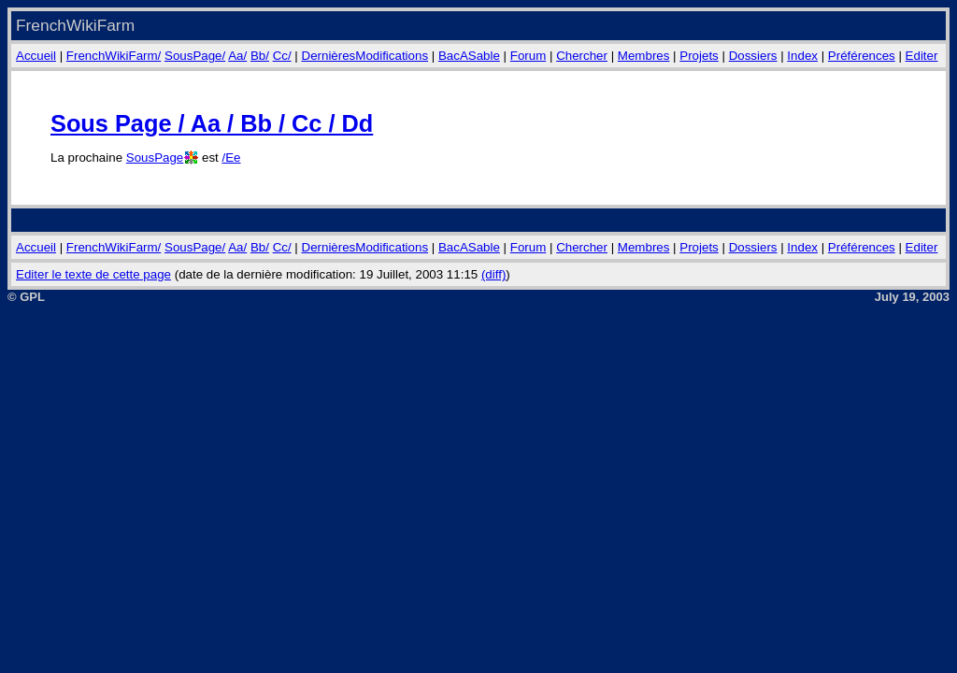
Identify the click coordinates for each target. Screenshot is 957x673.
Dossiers (753, 56)
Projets (698, 56)
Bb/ (259, 56)
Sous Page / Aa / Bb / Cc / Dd (211, 123)
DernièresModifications (365, 56)
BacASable (469, 56)
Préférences (861, 56)
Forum (528, 56)
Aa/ (237, 56)
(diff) (493, 274)
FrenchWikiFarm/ (113, 56)
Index (802, 56)
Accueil (36, 56)
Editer (922, 56)
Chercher (581, 56)
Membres (644, 56)
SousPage (155, 157)
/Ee (230, 157)
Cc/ (282, 56)
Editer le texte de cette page (93, 274)
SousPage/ (194, 56)
